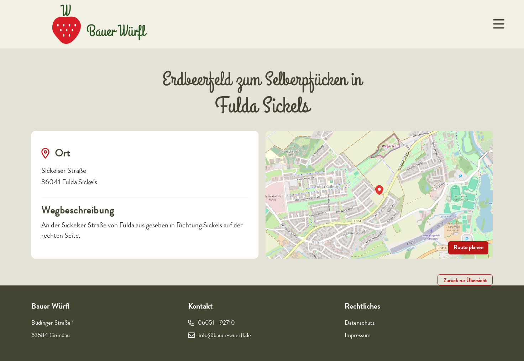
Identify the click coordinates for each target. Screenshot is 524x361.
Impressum (358, 336)
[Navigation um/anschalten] (498, 24)
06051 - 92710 (216, 323)
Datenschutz (359, 323)
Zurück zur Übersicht (465, 281)
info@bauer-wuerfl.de (225, 336)
